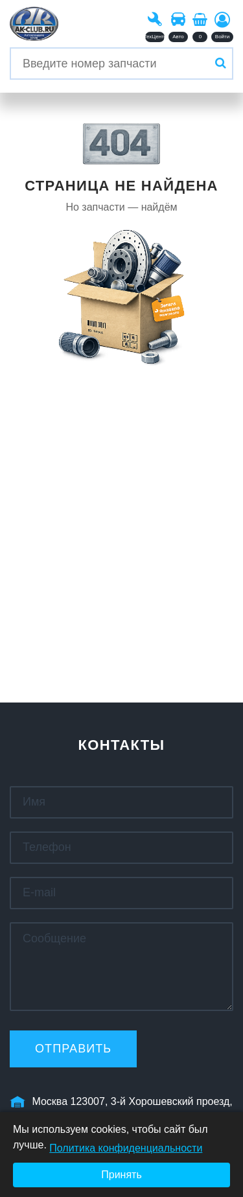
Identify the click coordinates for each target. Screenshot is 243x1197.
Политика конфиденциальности (125, 1148)
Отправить (73, 1048)
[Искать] (220, 63)
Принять (121, 1174)
